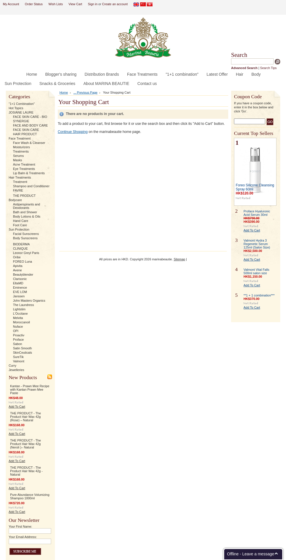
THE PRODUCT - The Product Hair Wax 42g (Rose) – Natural (25, 416)
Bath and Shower (25, 212)
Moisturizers (21, 147)
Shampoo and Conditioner (31, 186)
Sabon (17, 344)
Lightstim (19, 309)
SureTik (18, 357)
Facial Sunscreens (26, 234)
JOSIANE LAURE (21, 112)
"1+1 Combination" (22, 103)
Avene (17, 270)
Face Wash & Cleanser (29, 142)
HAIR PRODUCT (25, 134)
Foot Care (20, 225)
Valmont (18, 361)
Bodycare (15, 200)
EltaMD (18, 283)
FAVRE (18, 190)
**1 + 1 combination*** (259, 295)
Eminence (20, 287)
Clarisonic (20, 279)
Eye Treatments (24, 168)
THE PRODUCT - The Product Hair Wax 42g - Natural (26, 471)
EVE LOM (20, 292)
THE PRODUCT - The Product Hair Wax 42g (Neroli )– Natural (25, 444)
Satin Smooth (22, 348)
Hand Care (20, 220)
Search (239, 55)
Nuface (18, 326)
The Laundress (23, 305)
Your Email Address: (23, 537)
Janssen (19, 296)
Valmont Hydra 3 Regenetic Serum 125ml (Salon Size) (257, 244)
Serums (18, 155)
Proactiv (18, 335)
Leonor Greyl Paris (26, 253)
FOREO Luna (22, 261)
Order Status (34, 4)
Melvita (18, 318)
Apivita (18, 266)
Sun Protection (19, 229)
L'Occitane (20, 313)
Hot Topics (16, 108)
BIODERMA (21, 244)
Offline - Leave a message (250, 554)
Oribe (17, 257)
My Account (11, 4)
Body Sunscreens (25, 238)
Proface (18, 339)
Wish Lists (56, 4)
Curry (12, 365)
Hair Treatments (20, 177)
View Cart (75, 4)
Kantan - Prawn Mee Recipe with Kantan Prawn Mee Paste (29, 389)
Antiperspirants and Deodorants (26, 206)
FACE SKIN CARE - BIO (30, 116)
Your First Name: (20, 526)
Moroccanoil (21, 322)
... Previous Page (85, 92)
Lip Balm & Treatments (29, 173)
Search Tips (268, 68)
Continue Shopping (73, 132)
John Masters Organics (29, 300)
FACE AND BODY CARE (30, 125)
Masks (17, 160)
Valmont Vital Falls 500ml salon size (256, 271)
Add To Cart (17, 406)
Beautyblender (23, 274)
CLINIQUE (20, 248)
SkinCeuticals (22, 352)
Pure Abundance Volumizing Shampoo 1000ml (29, 496)
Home (64, 92)
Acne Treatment (24, 164)
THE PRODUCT (24, 195)
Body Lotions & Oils (26, 216)
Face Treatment (20, 138)
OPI (15, 331)
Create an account (115, 4)
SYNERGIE (21, 121)
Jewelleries (16, 370)
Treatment (20, 181)
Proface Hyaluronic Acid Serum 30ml (257, 212)
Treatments (21, 151)
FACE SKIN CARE (26, 129)
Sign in (92, 4)
